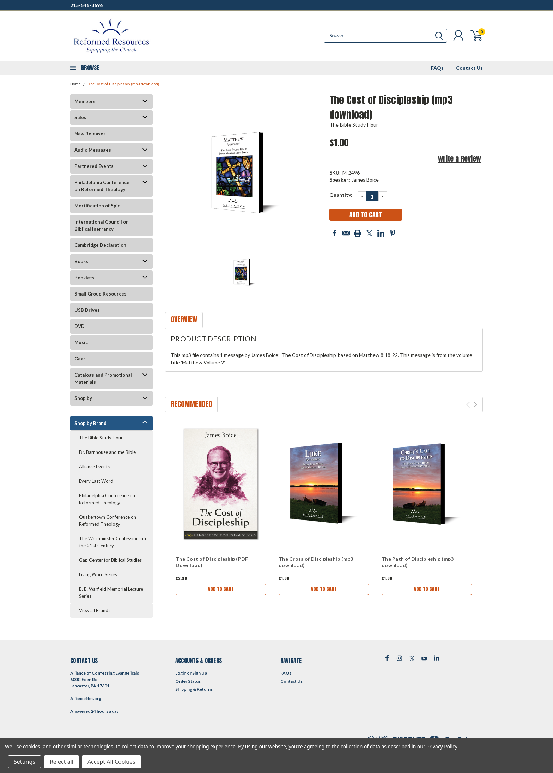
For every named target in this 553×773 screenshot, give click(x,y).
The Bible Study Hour (101, 437)
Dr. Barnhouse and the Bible (107, 452)
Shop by (83, 398)
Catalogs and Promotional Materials (103, 378)
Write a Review (459, 158)
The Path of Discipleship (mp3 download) (418, 562)
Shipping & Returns (194, 689)
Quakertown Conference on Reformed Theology (107, 520)
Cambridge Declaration (100, 245)
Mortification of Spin (97, 205)
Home (75, 84)
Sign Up (199, 673)
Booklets (84, 277)
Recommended (191, 403)
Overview (184, 319)
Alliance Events (94, 466)
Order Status (188, 681)
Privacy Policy (441, 746)
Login (180, 673)
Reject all (61, 762)
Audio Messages (92, 150)
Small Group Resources (100, 294)
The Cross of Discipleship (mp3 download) (316, 562)
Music (81, 342)
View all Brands (94, 610)
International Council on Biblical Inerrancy (101, 225)
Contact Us (469, 68)
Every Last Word (96, 481)
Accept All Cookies (111, 762)
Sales (80, 117)
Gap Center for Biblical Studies (110, 560)
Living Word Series (98, 574)
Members (85, 101)
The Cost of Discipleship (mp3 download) (123, 84)
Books (81, 261)
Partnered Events (94, 166)
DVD (79, 326)
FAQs (437, 68)
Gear (79, 358)
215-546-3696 (86, 5)
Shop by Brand (90, 423)
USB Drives (87, 310)
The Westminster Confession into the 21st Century (113, 542)
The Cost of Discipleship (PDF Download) (212, 562)
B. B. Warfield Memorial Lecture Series (111, 592)
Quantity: (340, 195)
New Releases (90, 133)
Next (475, 404)
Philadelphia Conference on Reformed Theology (101, 185)
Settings (24, 762)
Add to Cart (221, 589)
